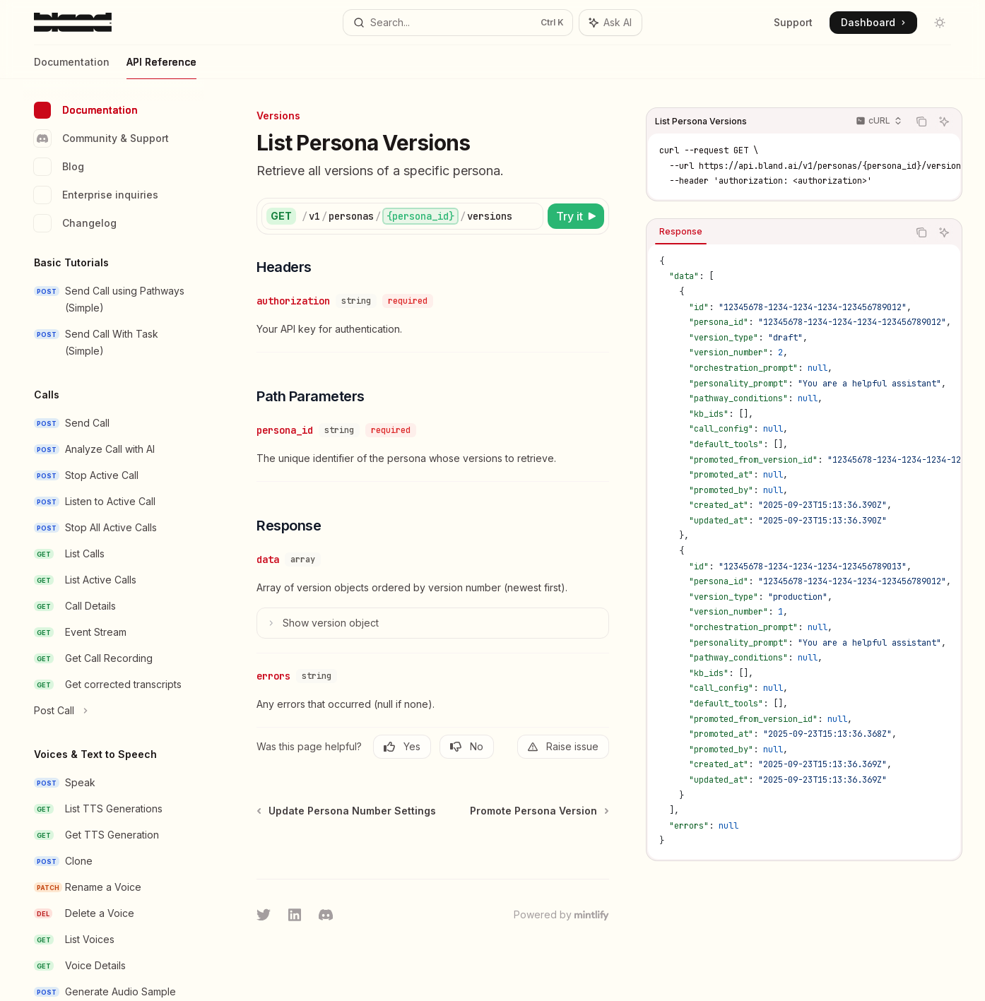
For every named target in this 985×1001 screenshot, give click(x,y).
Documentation (72, 67)
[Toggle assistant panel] (610, 22)
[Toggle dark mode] (939, 22)
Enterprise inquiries (96, 194)
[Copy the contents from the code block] (921, 121)
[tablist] (777, 232)
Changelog (75, 223)
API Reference (161, 67)
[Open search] (457, 22)
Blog (59, 166)
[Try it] (576, 216)
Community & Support (101, 138)
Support (793, 22)
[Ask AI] (944, 121)
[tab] (681, 231)
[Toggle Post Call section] (113, 710)
